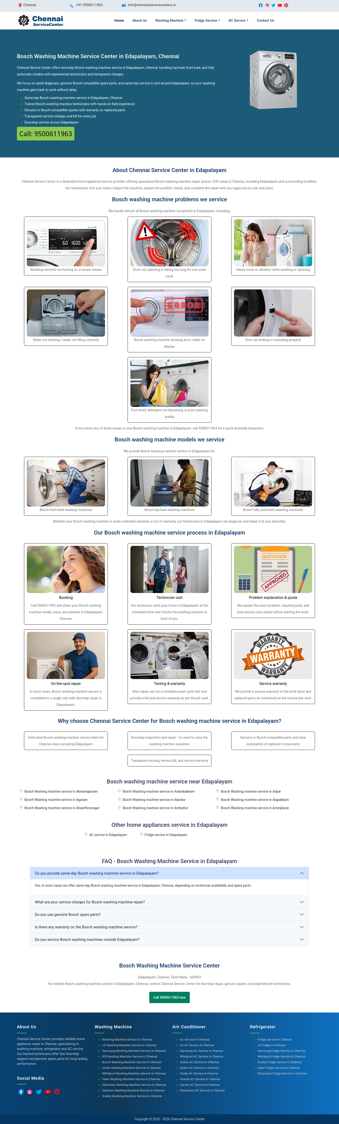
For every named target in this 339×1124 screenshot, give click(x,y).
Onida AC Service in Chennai (199, 1073)
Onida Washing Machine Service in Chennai (131, 1068)
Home (119, 20)
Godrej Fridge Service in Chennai (280, 1062)
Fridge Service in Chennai (275, 1039)
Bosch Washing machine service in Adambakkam (159, 791)
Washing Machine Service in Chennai (127, 1039)
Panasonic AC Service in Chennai (202, 1090)
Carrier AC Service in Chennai (199, 1085)
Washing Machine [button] (169, 20)
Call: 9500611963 (45, 133)
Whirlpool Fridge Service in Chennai (281, 1056)
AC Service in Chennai (195, 1039)
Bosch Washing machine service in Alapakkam (255, 800)
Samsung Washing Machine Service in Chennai (134, 1051)
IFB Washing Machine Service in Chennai (129, 1056)
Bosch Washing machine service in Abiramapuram (61, 791)
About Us (139, 20)
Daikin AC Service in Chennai (199, 1068)
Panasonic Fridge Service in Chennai (282, 1073)
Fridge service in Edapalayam (166, 835)
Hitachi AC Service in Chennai (200, 1079)
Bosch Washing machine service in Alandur (154, 800)
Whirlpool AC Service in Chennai (201, 1056)
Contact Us (265, 20)
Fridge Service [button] (206, 20)
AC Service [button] (237, 20)
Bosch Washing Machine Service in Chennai (131, 1062)
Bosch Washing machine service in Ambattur (155, 808)
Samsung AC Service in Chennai (201, 1051)
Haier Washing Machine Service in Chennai (131, 1079)
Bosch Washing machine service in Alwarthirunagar (62, 808)
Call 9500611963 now (169, 997)
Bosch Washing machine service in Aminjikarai (255, 808)
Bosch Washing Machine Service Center (169, 965)
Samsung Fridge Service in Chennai (281, 1051)
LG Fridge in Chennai (272, 1045)
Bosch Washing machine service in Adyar (251, 791)
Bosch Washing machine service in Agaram (56, 800)
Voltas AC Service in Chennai (199, 1062)
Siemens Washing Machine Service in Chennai (133, 1090)
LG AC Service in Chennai (197, 1045)
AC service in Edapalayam (108, 835)
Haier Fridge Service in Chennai (279, 1068)
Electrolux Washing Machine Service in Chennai (134, 1085)
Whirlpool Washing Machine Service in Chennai (134, 1073)
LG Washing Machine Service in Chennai (129, 1045)
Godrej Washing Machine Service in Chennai (132, 1096)
